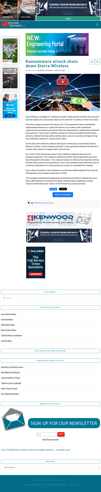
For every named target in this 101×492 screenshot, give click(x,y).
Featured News (32, 70)
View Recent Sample (50, 439)
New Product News (8, 330)
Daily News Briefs (8, 325)
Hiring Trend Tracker (9, 388)
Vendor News (6, 341)
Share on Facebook (63, 195)
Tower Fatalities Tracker (10, 377)
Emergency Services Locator (12, 367)
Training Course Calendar (11, 383)
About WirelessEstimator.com (34, 484)
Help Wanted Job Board (10, 372)
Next (61, 434)
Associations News (8, 314)
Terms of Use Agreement (58, 484)
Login (68, 18)
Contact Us (73, 484)
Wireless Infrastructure (44, 203)
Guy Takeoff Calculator (10, 394)
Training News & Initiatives (11, 335)
